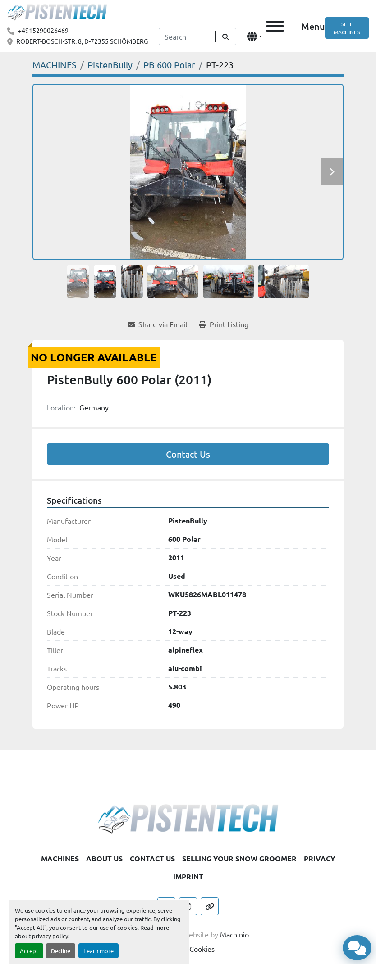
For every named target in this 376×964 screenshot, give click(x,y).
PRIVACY (319, 858)
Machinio (234, 934)
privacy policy (50, 936)
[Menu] (275, 26)
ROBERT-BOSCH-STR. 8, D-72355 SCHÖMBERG (82, 41)
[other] (210, 906)
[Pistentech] (188, 817)
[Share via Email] (157, 324)
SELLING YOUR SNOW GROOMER (239, 858)
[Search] (187, 36)
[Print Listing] (223, 324)
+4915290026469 (43, 30)
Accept (29, 951)
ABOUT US (104, 858)
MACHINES (60, 858)
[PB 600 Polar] (169, 64)
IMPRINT (188, 876)
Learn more (98, 951)
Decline (60, 951)
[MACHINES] (54, 64)
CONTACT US (152, 858)
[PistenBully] (110, 64)
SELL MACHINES (347, 28)
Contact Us (188, 453)
